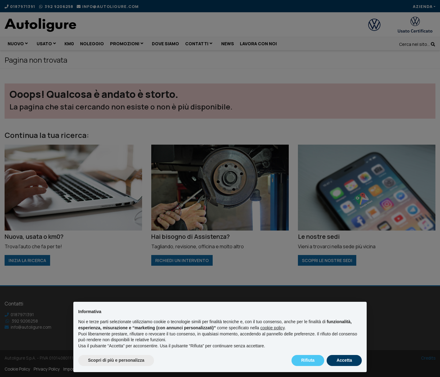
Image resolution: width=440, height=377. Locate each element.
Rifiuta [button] (308, 360)
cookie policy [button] (272, 327)
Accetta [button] (344, 360)
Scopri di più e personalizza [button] (116, 360)
